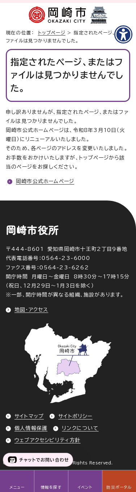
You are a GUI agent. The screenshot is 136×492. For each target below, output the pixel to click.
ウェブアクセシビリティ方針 (47, 440)
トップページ (51, 32)
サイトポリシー (75, 416)
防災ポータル (118, 487)
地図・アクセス (31, 309)
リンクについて (80, 428)
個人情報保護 (30, 428)
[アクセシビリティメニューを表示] (123, 34)
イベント (85, 487)
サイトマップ (29, 416)
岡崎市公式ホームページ (45, 181)
